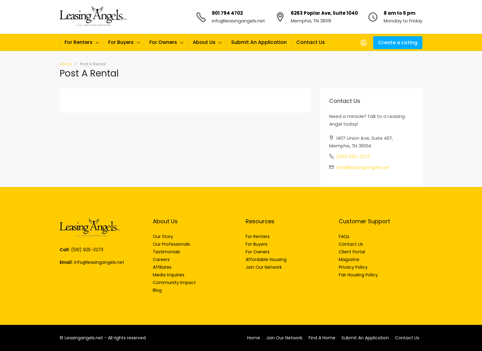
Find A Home (322, 338)
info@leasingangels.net (238, 21)
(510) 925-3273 (353, 156)
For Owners (163, 42)
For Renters (79, 42)
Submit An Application (259, 42)
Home (253, 338)
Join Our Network (284, 338)
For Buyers (121, 42)
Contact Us (310, 42)
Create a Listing (397, 42)
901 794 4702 (227, 13)
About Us (204, 42)
